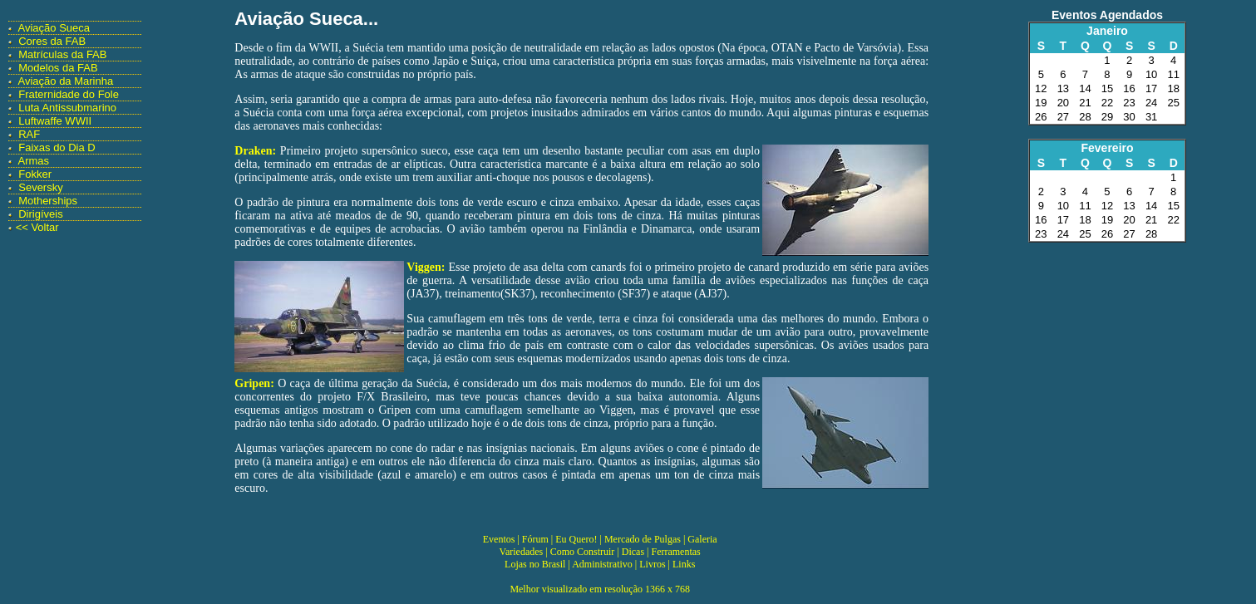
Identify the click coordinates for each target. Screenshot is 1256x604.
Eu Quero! (576, 539)
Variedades (522, 551)
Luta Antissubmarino (67, 107)
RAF (29, 134)
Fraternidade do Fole (68, 94)
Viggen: (425, 267)
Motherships (47, 200)
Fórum (535, 539)
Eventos (499, 539)
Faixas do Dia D (56, 147)
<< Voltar (37, 227)
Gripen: (253, 383)
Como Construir (582, 551)
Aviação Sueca (54, 28)
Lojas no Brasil (535, 564)
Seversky (40, 187)
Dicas (633, 551)
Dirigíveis (40, 214)
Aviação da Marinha (66, 81)
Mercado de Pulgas (642, 539)
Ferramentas (675, 551)
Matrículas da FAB (62, 54)
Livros (652, 564)
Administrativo (602, 564)
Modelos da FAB (57, 67)
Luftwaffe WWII (54, 121)
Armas (34, 161)
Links (683, 564)
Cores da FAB (52, 41)
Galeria (702, 539)
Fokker (35, 174)
